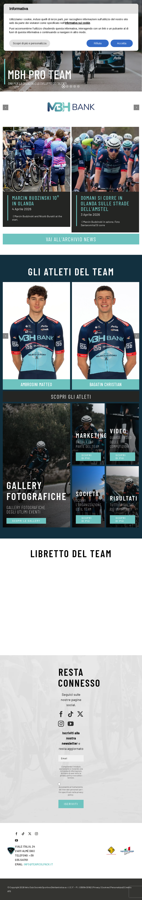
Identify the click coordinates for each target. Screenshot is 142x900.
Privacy (96, 887)
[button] (5, 107)
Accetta (121, 43)
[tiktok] (71, 714)
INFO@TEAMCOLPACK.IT (38, 864)
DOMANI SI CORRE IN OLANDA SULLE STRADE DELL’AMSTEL (105, 203)
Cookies (105, 887)
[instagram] (61, 724)
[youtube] (71, 724)
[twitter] (80, 714)
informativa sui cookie (77, 22)
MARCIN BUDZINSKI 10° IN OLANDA (35, 200)
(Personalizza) (116, 887)
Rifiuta (98, 43)
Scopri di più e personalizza (29, 43)
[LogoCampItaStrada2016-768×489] (127, 848)
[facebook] (61, 714)
